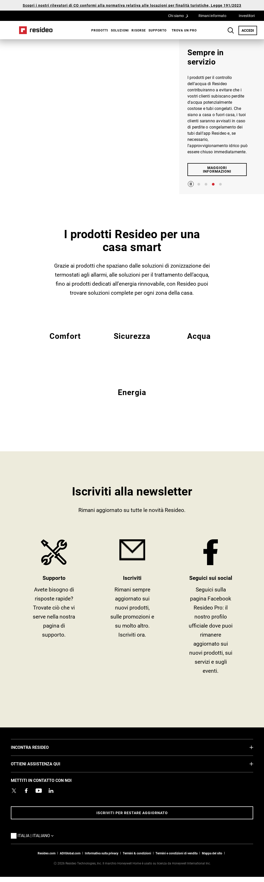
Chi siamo (179, 15)
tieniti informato (132, 608)
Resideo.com (46, 853)
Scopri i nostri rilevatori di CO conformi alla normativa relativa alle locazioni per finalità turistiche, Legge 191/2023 (132, 5)
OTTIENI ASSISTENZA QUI (43, 763)
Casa (36, 30)
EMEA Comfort (65, 342)
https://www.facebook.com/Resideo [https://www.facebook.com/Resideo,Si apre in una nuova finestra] (210, 608)
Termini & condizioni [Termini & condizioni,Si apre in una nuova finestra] (137, 853)
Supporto (157, 30)
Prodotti (99, 30)
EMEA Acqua (199, 342)
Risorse (138, 30)
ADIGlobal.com (70, 853)
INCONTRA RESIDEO (37, 747)
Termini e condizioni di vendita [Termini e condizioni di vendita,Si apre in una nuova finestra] (176, 853)
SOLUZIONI (120, 30)
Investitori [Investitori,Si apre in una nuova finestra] (247, 15)
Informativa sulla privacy (101, 853)
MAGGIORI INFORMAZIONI (217, 169)
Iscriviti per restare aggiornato (132, 812)
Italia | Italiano (37, 835)
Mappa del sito (212, 853)
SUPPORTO (54, 608)
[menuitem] (98, 30)
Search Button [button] (231, 30)
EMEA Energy (132, 398)
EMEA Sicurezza (132, 342)
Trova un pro (184, 30)
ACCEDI (249, 30)
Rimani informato (212, 15)
